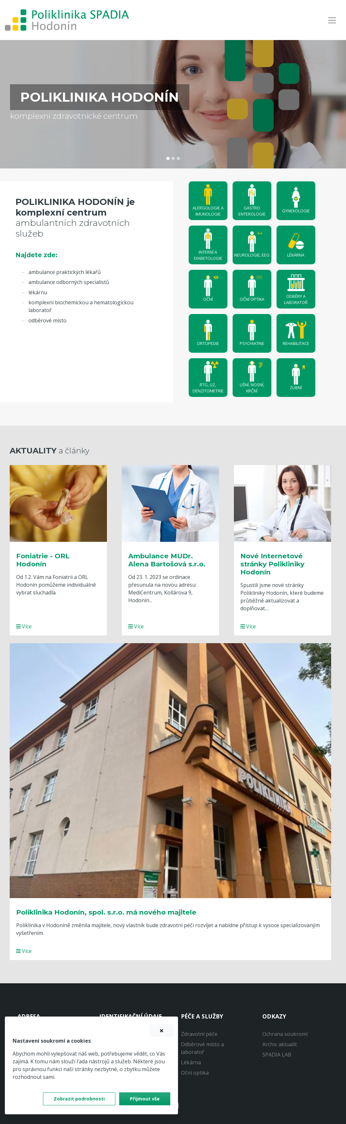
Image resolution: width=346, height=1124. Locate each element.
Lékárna (191, 1062)
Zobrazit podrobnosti (79, 1099)
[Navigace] (332, 20)
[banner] (67, 20)
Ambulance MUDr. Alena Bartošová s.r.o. (166, 560)
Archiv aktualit (279, 1044)
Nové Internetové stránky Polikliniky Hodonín (272, 564)
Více (24, 626)
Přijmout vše (145, 1099)
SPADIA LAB (276, 1054)
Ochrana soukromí (285, 1034)
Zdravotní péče (199, 1034)
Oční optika (195, 1072)
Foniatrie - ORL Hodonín (42, 560)
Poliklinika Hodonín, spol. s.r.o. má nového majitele (106, 912)
